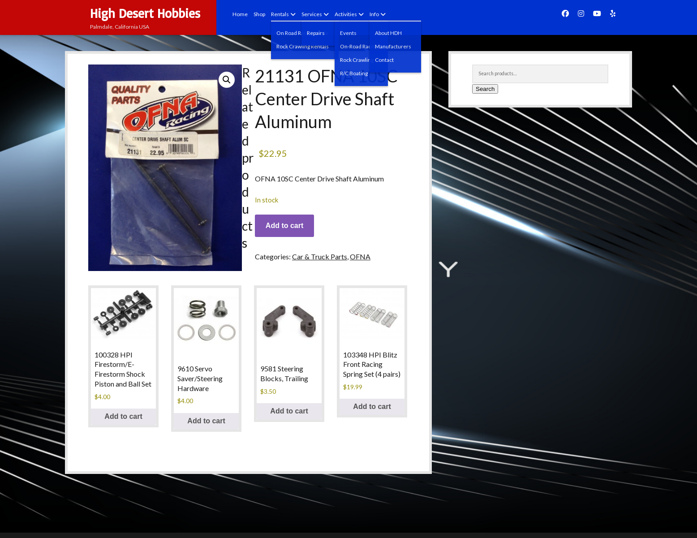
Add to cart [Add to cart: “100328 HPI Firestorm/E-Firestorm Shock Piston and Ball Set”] (123, 416)
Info (374, 14)
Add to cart (284, 225)
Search (485, 89)
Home (240, 14)
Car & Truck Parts (319, 256)
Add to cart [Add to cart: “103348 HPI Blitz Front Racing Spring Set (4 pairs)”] (372, 406)
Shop (259, 14)
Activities (346, 14)
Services (311, 14)
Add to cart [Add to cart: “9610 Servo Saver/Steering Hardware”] (206, 421)
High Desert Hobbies (145, 13)
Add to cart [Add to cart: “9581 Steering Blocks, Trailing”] (289, 411)
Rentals (280, 14)
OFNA (360, 256)
